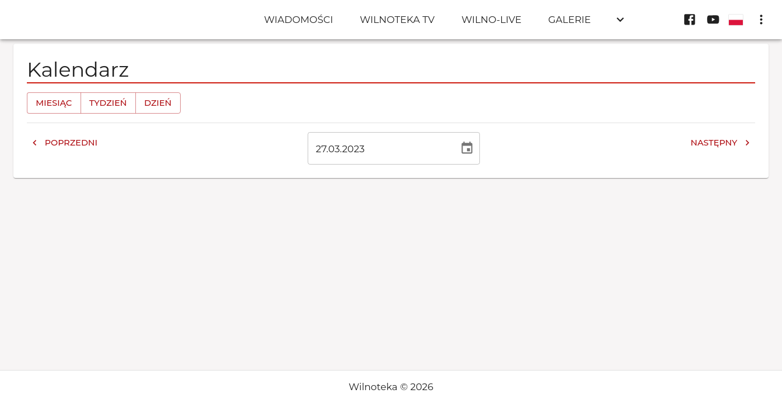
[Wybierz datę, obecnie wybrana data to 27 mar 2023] (467, 148)
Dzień (158, 103)
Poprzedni (64, 142)
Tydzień (108, 103)
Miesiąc (54, 103)
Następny (720, 142)
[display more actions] (761, 20)
